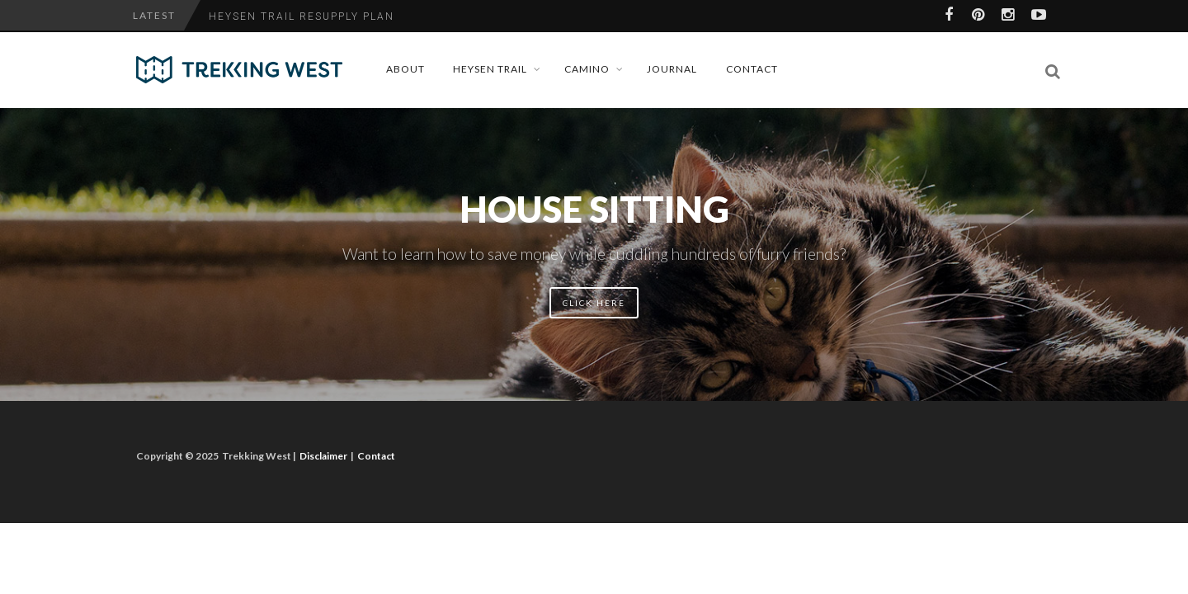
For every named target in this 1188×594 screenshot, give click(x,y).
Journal (672, 69)
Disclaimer (323, 456)
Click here (594, 303)
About (405, 69)
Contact (752, 69)
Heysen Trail (490, 69)
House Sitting (594, 208)
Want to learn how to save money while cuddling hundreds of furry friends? (594, 253)
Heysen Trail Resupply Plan (301, 16)
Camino (587, 69)
